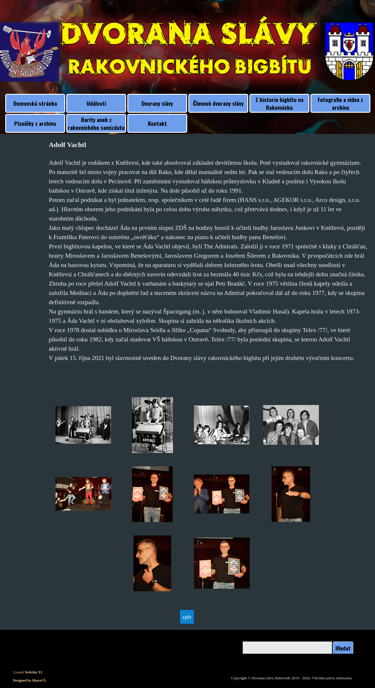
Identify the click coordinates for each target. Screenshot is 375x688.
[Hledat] (287, 648)
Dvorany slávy (157, 103)
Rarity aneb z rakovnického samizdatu (96, 123)
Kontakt (157, 123)
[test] (187, 617)
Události (96, 103)
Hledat (343, 648)
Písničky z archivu (35, 123)
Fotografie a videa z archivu (340, 103)
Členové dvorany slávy (218, 103)
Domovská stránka (35, 103)
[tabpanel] (208, 259)
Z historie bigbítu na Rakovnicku (279, 103)
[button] (83, 425)
